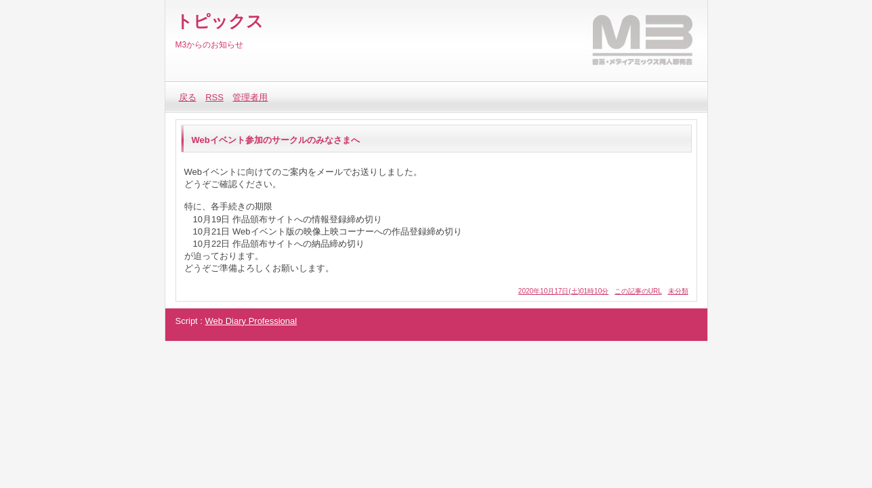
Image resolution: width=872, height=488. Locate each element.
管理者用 (250, 97)
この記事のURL (638, 291)
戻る (187, 97)
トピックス (219, 21)
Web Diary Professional (251, 321)
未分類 (678, 291)
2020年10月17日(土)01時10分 (563, 291)
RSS (214, 97)
